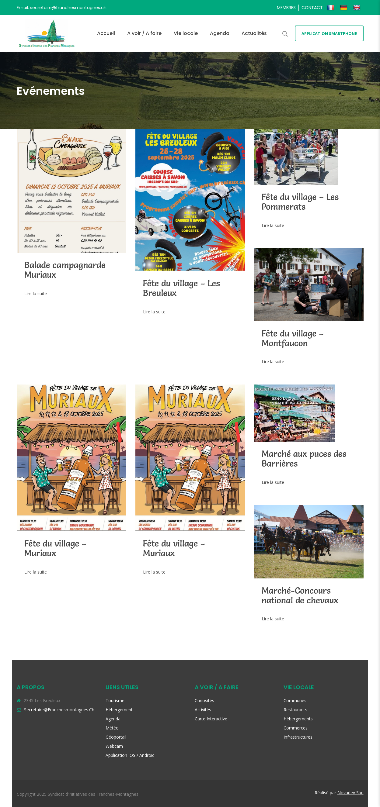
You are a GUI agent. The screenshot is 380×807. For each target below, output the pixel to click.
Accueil (106, 33)
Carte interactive (211, 719)
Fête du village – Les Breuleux (181, 288)
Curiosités (204, 700)
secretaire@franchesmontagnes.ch (59, 709)
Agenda (219, 33)
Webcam (114, 746)
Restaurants (295, 709)
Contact (312, 8)
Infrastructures (298, 737)
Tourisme (115, 700)
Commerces (296, 728)
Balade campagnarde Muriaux (65, 270)
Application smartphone (329, 33)
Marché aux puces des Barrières (304, 459)
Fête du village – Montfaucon (293, 338)
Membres (286, 8)
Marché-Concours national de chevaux (300, 595)
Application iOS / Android (130, 755)
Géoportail (116, 737)
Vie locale (186, 33)
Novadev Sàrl (350, 792)
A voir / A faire (144, 33)
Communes (295, 700)
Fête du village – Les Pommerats (300, 202)
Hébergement (119, 709)
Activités (203, 709)
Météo (112, 728)
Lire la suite (37, 293)
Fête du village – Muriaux (55, 548)
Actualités (254, 33)
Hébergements (298, 719)
